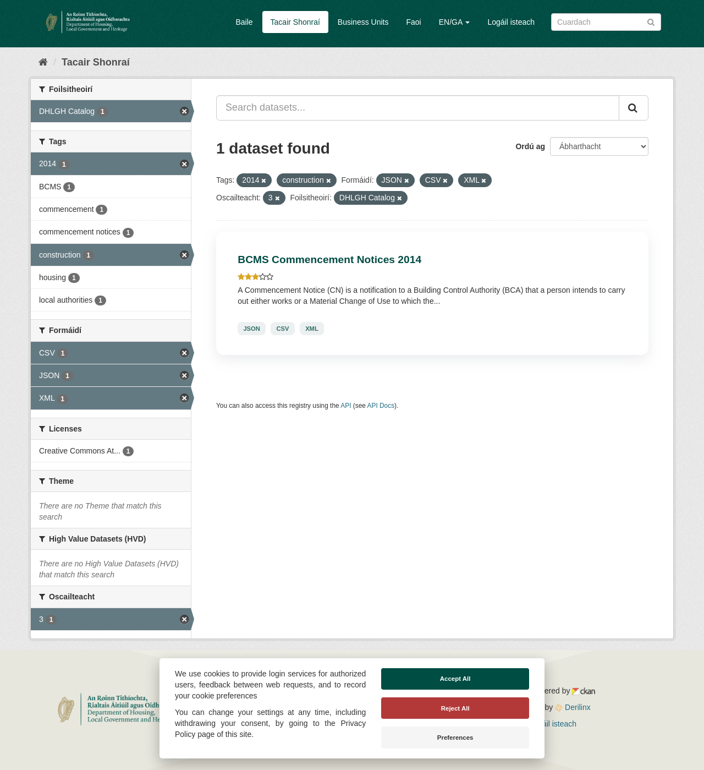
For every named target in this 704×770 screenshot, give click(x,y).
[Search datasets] (606, 22)
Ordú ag (530, 146)
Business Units (363, 22)
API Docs (381, 405)
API (345, 405)
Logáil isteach (511, 22)
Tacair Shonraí (295, 22)
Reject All (455, 708)
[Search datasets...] (417, 108)
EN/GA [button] (454, 22)
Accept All (455, 678)
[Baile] (43, 62)
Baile (243, 22)
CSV (282, 328)
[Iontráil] (651, 21)
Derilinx (573, 707)
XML (311, 328)
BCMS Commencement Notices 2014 (329, 259)
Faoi (413, 22)
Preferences (455, 737)
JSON (251, 328)
